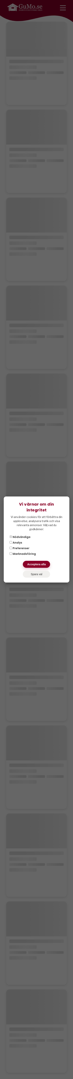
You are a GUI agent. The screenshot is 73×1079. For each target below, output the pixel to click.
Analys (16, 543)
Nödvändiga (20, 537)
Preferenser (19, 548)
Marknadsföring (23, 554)
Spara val (36, 574)
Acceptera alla (36, 564)
